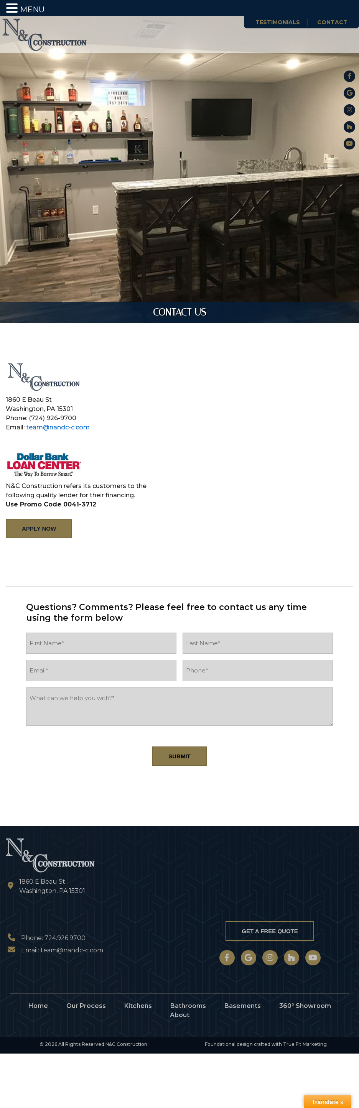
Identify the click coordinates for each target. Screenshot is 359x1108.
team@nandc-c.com (58, 427)
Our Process (86, 1005)
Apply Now (39, 528)
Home (38, 1005)
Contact (332, 22)
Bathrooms (188, 1005)
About (179, 1015)
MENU (32, 9)
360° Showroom (305, 1005)
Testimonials (277, 22)
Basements (242, 1005)
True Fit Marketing (305, 1044)
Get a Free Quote (270, 931)
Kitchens (138, 1005)
